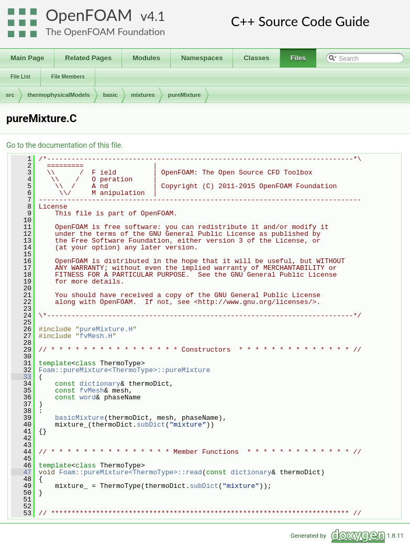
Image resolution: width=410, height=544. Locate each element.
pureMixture (184, 95)
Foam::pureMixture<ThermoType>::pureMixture (124, 370)
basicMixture (79, 417)
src (10, 95)
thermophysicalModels (59, 95)
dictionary (100, 383)
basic (110, 95)
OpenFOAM (89, 15)
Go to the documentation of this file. (64, 145)
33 (21, 377)
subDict (151, 424)
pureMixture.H (106, 329)
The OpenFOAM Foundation (105, 31)
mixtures (143, 95)
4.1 (156, 16)
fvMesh (92, 390)
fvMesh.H (96, 336)
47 (21, 472)
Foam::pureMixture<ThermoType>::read (130, 472)
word (88, 397)
